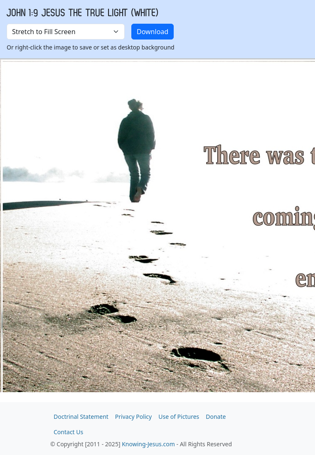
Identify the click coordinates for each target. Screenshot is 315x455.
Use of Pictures (178, 416)
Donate (216, 416)
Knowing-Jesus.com (148, 444)
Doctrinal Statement (81, 416)
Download (152, 31)
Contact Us (68, 432)
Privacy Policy (133, 416)
